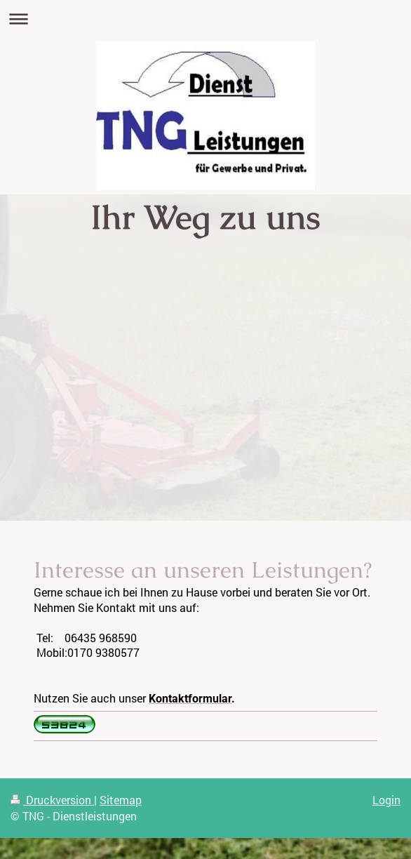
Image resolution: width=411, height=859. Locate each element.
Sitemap (121, 799)
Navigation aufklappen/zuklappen (205, 19)
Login (386, 799)
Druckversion (52, 799)
